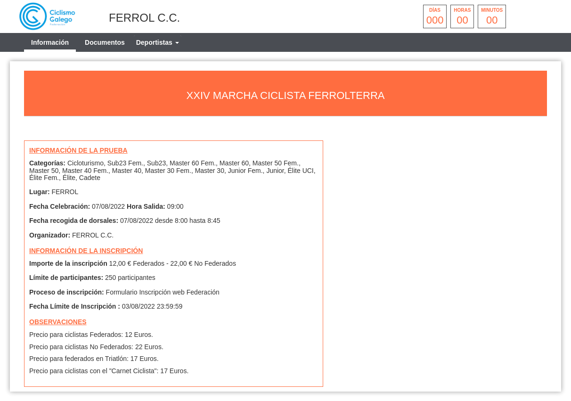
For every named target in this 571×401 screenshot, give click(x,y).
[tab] (157, 42)
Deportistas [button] (157, 42)
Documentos (105, 42)
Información (50, 42)
